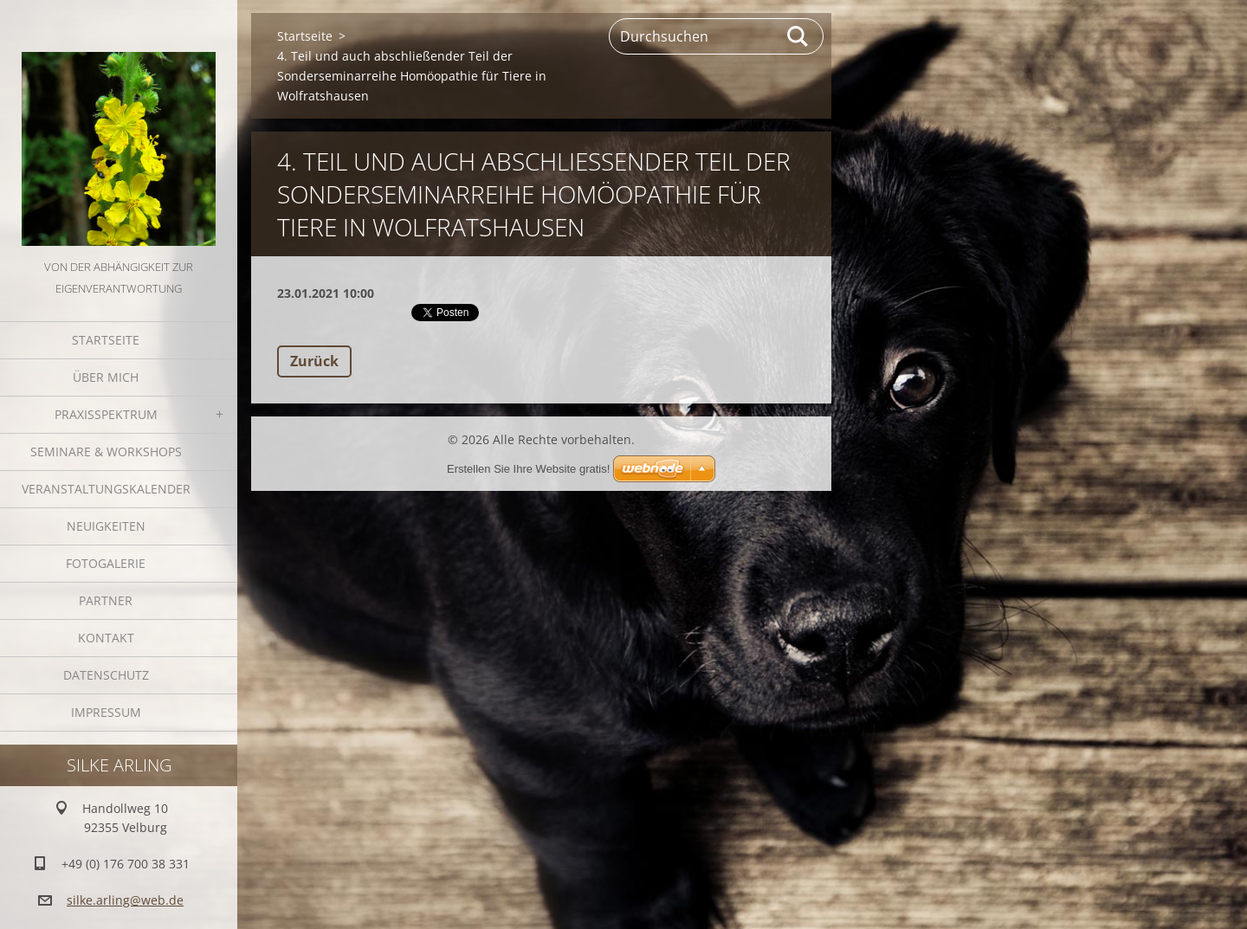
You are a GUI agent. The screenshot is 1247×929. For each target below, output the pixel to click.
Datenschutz (106, 675)
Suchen (798, 36)
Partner (105, 600)
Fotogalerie (105, 563)
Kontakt (106, 637)
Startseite (105, 340)
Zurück (314, 361)
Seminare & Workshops (106, 451)
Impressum (106, 712)
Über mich (106, 377)
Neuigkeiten (106, 526)
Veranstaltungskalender (106, 489)
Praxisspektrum (106, 414)
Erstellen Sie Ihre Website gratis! (528, 468)
